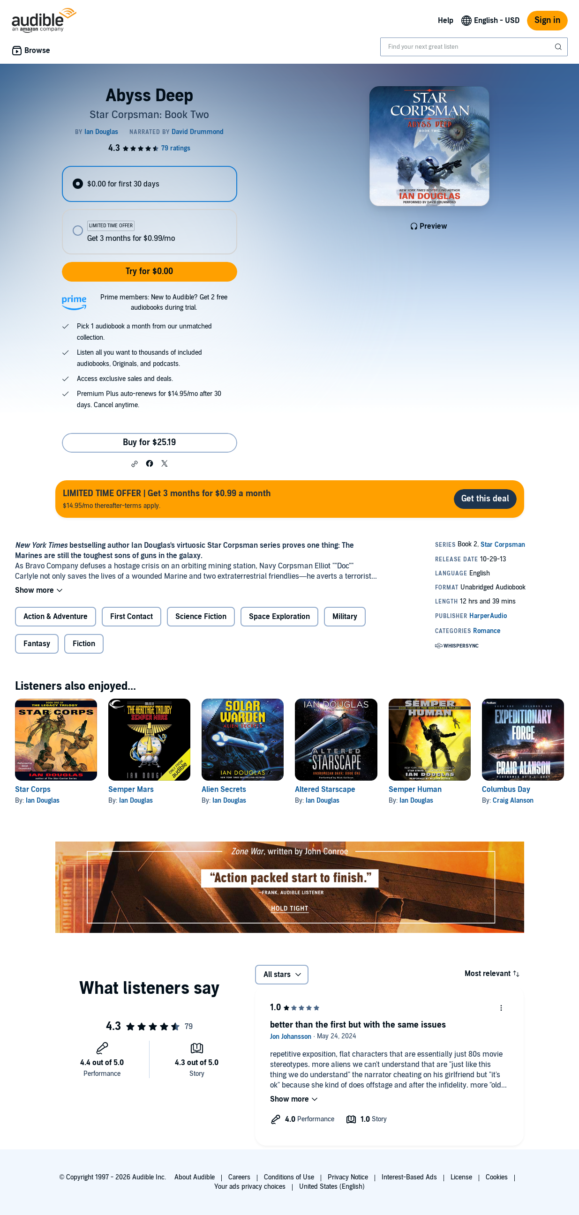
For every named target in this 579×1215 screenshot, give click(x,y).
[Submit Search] (559, 46)
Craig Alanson (513, 801)
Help (445, 20)
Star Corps (33, 789)
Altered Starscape (325, 789)
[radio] (149, 184)
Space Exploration (279, 616)
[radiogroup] (149, 210)
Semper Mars (131, 789)
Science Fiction (200, 616)
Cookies (497, 1177)
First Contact (131, 616)
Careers (239, 1177)
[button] (134, 464)
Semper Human (415, 789)
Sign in (547, 20)
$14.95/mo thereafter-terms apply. (167, 499)
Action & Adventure (55, 616)
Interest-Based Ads (409, 1177)
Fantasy (36, 643)
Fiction (84, 643)
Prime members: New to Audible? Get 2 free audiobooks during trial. (163, 302)
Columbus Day (506, 789)
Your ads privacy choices (250, 1187)
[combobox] (474, 46)
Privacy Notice (348, 1177)
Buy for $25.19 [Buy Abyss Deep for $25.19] (149, 442)
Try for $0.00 (149, 271)
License (461, 1177)
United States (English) (332, 1187)
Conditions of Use (289, 1177)
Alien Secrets (224, 789)
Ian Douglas (43, 801)
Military (344, 616)
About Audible (194, 1177)
